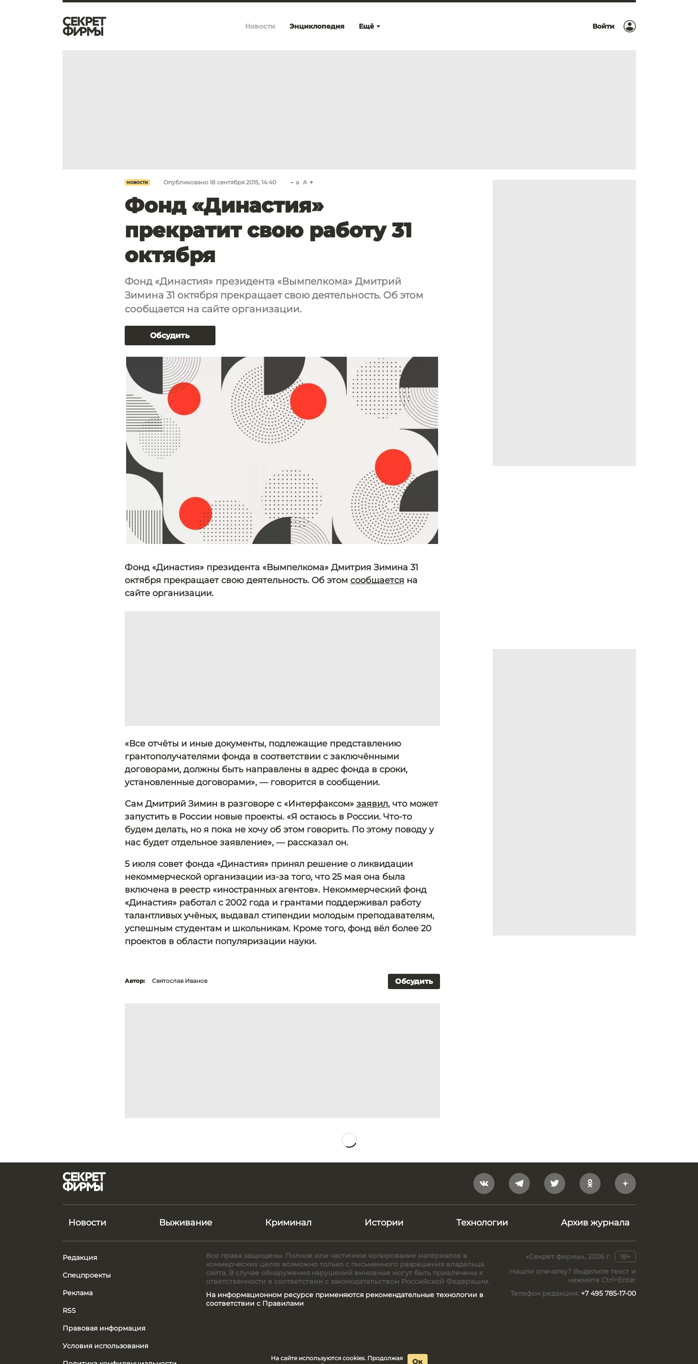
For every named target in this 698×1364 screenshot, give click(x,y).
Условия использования (105, 1346)
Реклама (78, 1293)
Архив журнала (595, 1222)
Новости (137, 182)
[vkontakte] (483, 1183)
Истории (384, 1222)
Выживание (185, 1222)
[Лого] (85, 26)
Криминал (288, 1222)
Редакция (80, 1257)
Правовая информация (104, 1328)
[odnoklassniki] (590, 1183)
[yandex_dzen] (625, 1183)
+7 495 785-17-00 (608, 1293)
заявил (372, 804)
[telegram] (519, 1183)
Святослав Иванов (179, 980)
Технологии (482, 1222)
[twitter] (554, 1183)
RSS (69, 1310)
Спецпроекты (87, 1275)
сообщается (377, 580)
